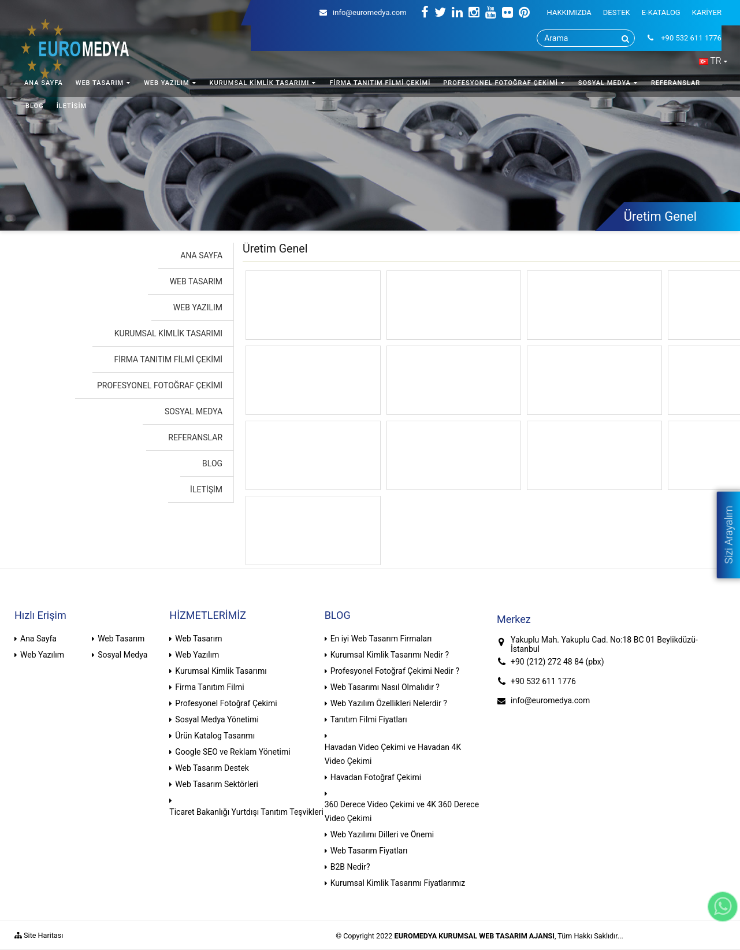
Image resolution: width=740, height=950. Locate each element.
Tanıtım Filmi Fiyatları (368, 719)
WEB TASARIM (100, 83)
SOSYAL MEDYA (604, 83)
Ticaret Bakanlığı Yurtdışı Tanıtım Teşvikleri (246, 812)
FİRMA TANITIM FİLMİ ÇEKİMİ (379, 83)
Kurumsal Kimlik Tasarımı (220, 671)
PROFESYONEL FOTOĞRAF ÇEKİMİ (500, 83)
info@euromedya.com (363, 12)
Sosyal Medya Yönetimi (216, 719)
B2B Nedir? (350, 866)
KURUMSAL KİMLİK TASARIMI (260, 83)
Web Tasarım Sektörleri (216, 784)
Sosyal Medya (122, 654)
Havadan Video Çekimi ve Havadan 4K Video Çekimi (393, 754)
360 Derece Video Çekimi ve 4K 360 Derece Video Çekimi (402, 811)
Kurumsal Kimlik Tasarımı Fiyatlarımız (398, 883)
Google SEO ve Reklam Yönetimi (232, 751)
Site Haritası (38, 935)
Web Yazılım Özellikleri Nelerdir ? (388, 703)
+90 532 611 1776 (543, 681)
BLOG (34, 106)
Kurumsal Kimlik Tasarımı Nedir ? (389, 654)
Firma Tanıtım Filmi (209, 687)
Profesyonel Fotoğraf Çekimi (226, 703)
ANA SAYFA (43, 83)
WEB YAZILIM (166, 83)
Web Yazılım (42, 654)
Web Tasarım (121, 638)
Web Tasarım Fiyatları (369, 850)
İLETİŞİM (72, 106)
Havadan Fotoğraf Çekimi (376, 777)
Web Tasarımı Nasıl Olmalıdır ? (385, 687)
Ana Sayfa (38, 638)
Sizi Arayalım (728, 534)
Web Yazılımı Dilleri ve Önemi (382, 834)
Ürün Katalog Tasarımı (215, 735)
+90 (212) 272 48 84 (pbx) (557, 661)
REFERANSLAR (675, 83)
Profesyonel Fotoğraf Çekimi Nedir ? (394, 671)
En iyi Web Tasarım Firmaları (381, 638)
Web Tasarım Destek (212, 768)
